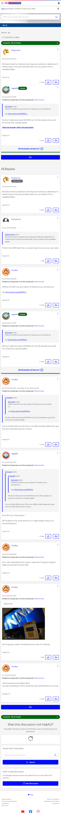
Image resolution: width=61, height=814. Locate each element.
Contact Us (55, 803)
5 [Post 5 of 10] (5, 135)
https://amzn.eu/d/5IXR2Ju (17, 114)
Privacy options (6, 799)
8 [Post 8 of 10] (5, 573)
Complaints (5, 803)
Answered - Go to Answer (30, 43)
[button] (58, 49)
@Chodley (8, 106)
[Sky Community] (13, 3)
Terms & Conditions (53, 799)
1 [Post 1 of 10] (5, 77)
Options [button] (4, 33)
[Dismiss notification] (58, 8)
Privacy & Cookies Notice (9, 801)
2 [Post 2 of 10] (5, 205)
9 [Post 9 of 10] (5, 652)
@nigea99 (8, 398)
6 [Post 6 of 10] (5, 439)
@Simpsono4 (9, 235)
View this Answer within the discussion (18, 127)
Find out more (39, 100)
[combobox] (27, 17)
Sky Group (5, 805)
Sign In (58, 3)
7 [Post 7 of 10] (5, 531)
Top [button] (31, 795)
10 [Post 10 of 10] (6, 694)
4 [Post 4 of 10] (5, 300)
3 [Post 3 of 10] (5, 256)
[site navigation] (2, 3)
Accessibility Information (51, 801)
